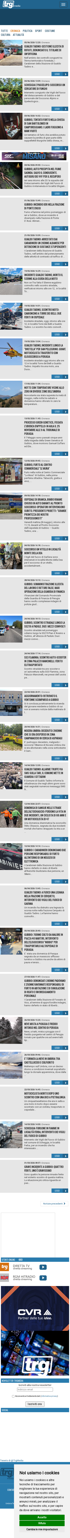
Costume (50, 31)
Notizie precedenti (54, 1203)
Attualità (18, 35)
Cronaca (15, 31)
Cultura (5, 35)
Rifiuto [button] (42, 1523)
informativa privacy (49, 1396)
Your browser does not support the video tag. (28, 1235)
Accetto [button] (42, 1517)
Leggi (61, 74)
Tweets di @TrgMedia (11, 1460)
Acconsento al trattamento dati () (36, 1396)
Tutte (4, 31)
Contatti (11, 1490)
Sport (38, 31)
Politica (27, 31)
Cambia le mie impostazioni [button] (42, 1529)
